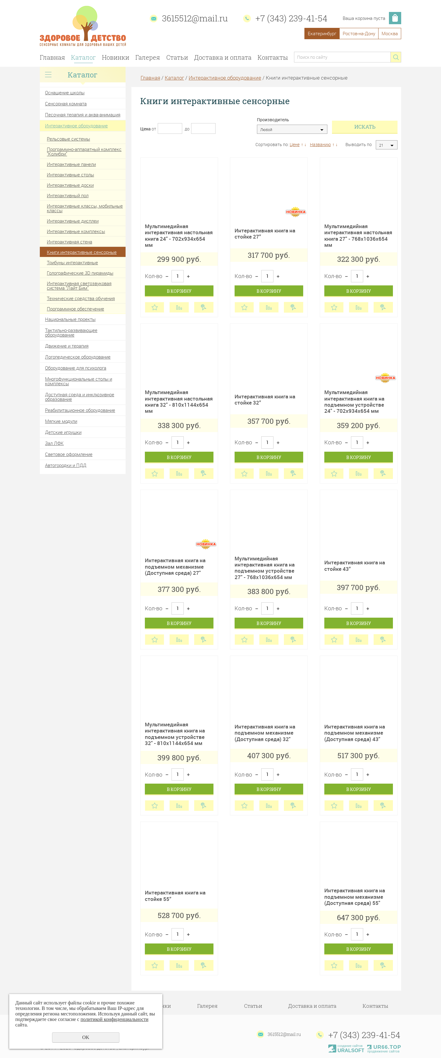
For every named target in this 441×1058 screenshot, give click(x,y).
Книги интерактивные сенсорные (82, 252)
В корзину (179, 291)
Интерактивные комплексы (76, 231)
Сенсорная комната (66, 103)
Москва (390, 33)
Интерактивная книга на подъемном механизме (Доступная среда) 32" (265, 733)
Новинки (115, 57)
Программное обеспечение (75, 309)
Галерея (147, 57)
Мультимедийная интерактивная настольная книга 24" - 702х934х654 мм (179, 235)
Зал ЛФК (54, 443)
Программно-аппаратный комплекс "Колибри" (84, 151)
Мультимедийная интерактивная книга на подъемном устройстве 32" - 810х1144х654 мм (175, 734)
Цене (295, 144)
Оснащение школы (65, 92)
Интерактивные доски (70, 185)
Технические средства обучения (81, 298)
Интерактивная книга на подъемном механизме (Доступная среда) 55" (354, 896)
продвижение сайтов (383, 1051)
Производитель (273, 119)
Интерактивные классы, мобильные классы (85, 208)
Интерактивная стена (69, 242)
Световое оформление (68, 454)
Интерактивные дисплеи (73, 221)
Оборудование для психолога (75, 368)
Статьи (177, 57)
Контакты (273, 57)
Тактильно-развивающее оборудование (71, 332)
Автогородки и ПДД (65, 465)
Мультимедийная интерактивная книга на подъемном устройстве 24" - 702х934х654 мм (354, 401)
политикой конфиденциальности (115, 1019)
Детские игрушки (63, 432)
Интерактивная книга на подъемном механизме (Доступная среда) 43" (354, 733)
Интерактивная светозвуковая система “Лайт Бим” (79, 285)
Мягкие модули (61, 421)
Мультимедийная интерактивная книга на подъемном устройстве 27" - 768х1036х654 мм (265, 568)
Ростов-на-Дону (359, 33)
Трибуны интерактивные (72, 262)
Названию (320, 144)
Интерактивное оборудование (76, 125)
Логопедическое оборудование (78, 357)
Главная (52, 57)
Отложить (154, 307)
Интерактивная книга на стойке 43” (354, 565)
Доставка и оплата (222, 57)
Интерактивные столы (70, 174)
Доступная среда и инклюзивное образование (79, 396)
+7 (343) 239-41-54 (291, 18)
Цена (145, 129)
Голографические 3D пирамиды (80, 273)
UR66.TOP (384, 1047)
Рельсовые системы (68, 139)
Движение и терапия (67, 346)
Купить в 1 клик (203, 307)
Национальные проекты (70, 319)
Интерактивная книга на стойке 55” (175, 895)
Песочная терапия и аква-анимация (82, 114)
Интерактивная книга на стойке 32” (265, 399)
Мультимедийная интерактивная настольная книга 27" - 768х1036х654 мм (358, 235)
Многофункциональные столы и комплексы (78, 381)
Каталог (83, 57)
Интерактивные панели (71, 164)
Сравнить (179, 307)
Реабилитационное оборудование (80, 410)
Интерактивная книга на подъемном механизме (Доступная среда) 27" (175, 566)
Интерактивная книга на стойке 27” (265, 233)
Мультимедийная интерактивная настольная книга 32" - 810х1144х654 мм (179, 401)
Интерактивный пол (68, 195)
